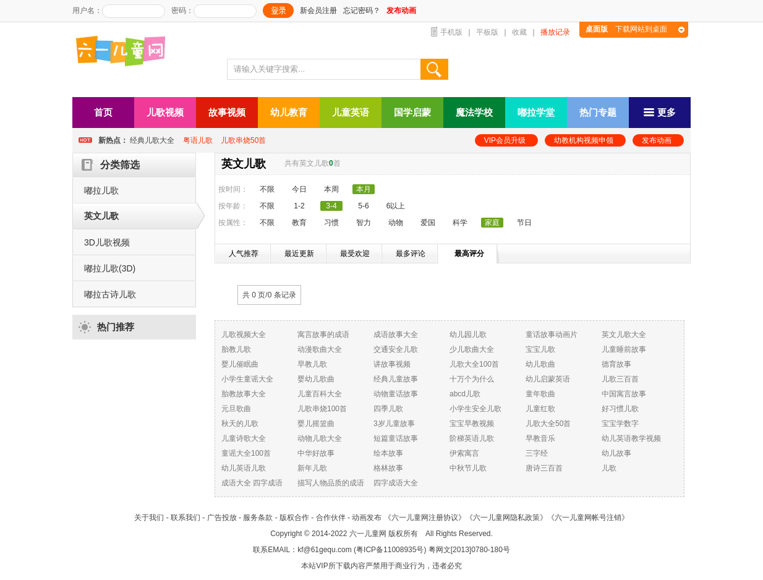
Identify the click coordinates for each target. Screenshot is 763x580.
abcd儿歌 (465, 394)
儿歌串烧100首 (322, 408)
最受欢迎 (355, 253)
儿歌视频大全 (243, 334)
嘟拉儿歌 (101, 190)
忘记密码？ (361, 10)
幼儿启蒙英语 (548, 379)
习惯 (331, 222)
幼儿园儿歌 (468, 334)
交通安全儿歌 (395, 349)
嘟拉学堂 (536, 112)
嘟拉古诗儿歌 (110, 294)
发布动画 (656, 140)
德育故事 (616, 364)
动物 (395, 222)
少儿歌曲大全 (472, 349)
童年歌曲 (540, 394)
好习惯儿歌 (620, 408)
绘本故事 (388, 453)
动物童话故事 (395, 394)
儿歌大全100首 (474, 364)
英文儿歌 (101, 216)
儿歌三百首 (620, 379)
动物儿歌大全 (319, 438)
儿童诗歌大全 (243, 438)
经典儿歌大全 (152, 140)
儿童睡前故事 (624, 349)
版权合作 (294, 517)
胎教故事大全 (243, 394)
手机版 (451, 32)
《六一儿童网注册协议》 (425, 517)
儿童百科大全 (319, 394)
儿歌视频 (165, 112)
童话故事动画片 (552, 334)
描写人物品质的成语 (330, 483)
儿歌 (609, 468)
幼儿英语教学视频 (631, 438)
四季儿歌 (388, 408)
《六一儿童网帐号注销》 (588, 517)
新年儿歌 (312, 468)
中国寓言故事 (624, 394)
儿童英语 (350, 112)
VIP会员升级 (505, 140)
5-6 (363, 206)
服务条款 (258, 517)
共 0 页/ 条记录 (269, 295)
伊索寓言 (464, 453)
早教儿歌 (312, 364)
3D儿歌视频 (107, 242)
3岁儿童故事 (394, 423)
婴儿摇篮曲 (316, 423)
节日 (524, 222)
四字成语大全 (395, 483)
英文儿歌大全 (624, 334)
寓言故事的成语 (323, 334)
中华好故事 (316, 453)
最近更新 (299, 253)
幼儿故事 (616, 453)
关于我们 (149, 517)
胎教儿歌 (236, 349)
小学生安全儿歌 (475, 408)
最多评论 (410, 253)
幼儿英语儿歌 (243, 468)
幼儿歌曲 (540, 364)
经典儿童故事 (395, 379)
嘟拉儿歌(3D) (109, 268)
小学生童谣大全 (247, 379)
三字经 (537, 453)
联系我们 (185, 517)
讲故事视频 (392, 364)
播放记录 (555, 32)
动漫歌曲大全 (319, 349)
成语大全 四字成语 (252, 483)
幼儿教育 (288, 112)
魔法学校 (474, 112)
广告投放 (222, 517)
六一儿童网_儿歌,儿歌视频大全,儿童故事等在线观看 (124, 52)
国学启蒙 (412, 112)
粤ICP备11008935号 (390, 549)
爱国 (427, 222)
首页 (103, 112)
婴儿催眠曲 (239, 364)
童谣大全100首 (246, 453)
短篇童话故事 (395, 438)
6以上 (396, 206)
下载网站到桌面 (626, 29)
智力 (363, 222)
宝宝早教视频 (472, 423)
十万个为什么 (472, 379)
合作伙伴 (331, 517)
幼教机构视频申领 (583, 140)
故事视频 (226, 112)
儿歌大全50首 (548, 423)
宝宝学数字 (620, 423)
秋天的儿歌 (239, 423)
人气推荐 (243, 253)
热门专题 (597, 112)
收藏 (519, 32)
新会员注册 (318, 10)
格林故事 (388, 468)
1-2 (299, 206)
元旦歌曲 (236, 408)
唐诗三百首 (544, 468)
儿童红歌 (540, 408)
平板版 (487, 32)
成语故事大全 (395, 334)
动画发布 (367, 517)
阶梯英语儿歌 (472, 438)
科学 (460, 222)
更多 (660, 112)
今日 (299, 189)
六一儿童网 (367, 533)
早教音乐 (540, 438)
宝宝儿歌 (540, 349)
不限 (267, 189)
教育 (299, 222)
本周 (331, 189)
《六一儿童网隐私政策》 (506, 517)
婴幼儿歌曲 (316, 379)
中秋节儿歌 (468, 468)
